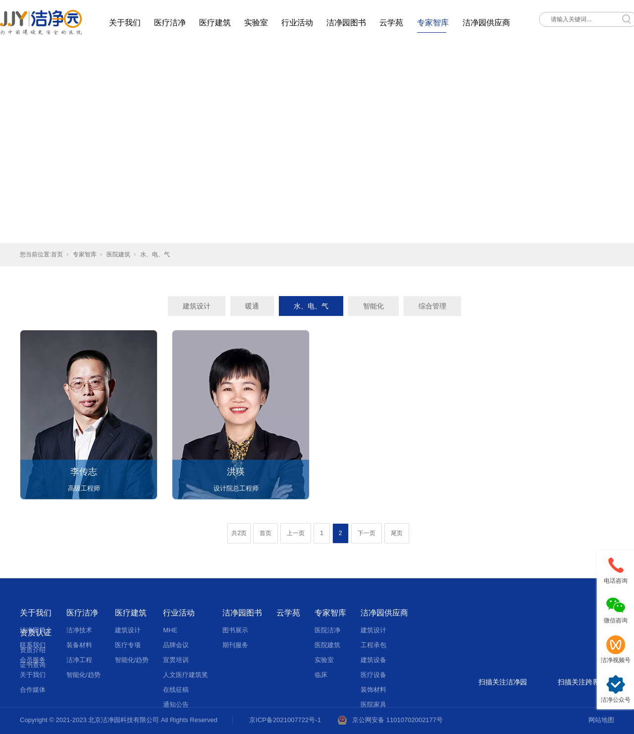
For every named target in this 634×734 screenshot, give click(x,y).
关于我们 (125, 22)
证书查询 (33, 665)
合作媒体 (33, 689)
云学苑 (391, 22)
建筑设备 (373, 660)
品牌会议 (176, 645)
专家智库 (433, 22)
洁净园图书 (346, 22)
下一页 (366, 533)
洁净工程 (79, 660)
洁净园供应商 (486, 22)
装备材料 (79, 645)
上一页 (296, 533)
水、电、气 (155, 254)
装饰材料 (373, 689)
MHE (170, 630)
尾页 (397, 533)
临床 (321, 674)
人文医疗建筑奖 (185, 674)
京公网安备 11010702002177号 (397, 720)
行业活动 (297, 22)
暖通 (252, 306)
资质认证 (36, 632)
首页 (57, 254)
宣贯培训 (176, 660)
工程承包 (373, 645)
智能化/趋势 (83, 674)
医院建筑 (118, 254)
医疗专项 (128, 645)
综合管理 (432, 306)
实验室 (256, 22)
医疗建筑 (215, 22)
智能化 (373, 306)
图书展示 (235, 630)
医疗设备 (373, 674)
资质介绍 (33, 650)
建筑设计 (197, 306)
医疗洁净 (170, 22)
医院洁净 (327, 630)
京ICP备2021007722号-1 (285, 720)
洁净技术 (79, 630)
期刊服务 (235, 645)
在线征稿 (176, 689)
